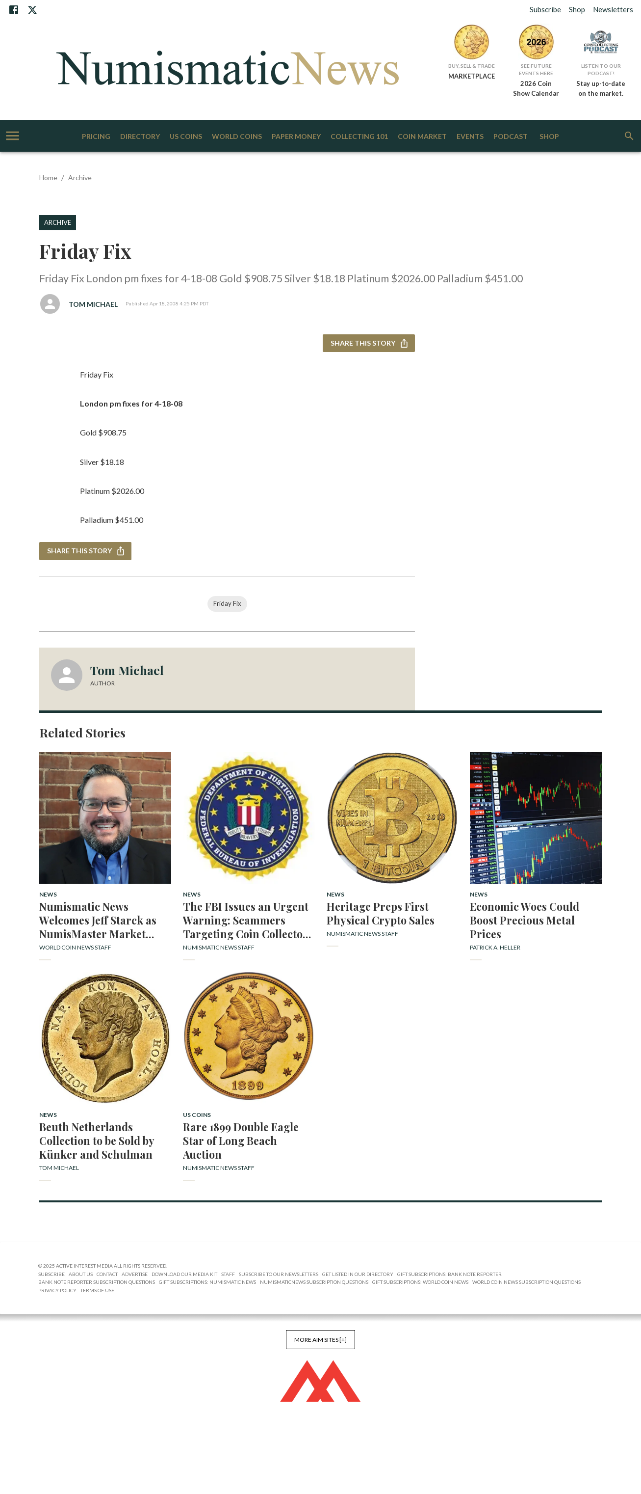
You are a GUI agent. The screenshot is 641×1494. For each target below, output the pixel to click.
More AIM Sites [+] (320, 1339)
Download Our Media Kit (184, 1274)
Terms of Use (97, 1290)
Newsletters (613, 9)
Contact (107, 1274)
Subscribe (545, 9)
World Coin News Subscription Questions (526, 1282)
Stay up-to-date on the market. (600, 88)
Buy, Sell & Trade (471, 66)
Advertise (135, 1274)
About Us (81, 1274)
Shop (577, 9)
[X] (32, 10)
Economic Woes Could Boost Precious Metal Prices (524, 920)
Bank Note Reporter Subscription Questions (96, 1282)
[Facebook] (14, 10)
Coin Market (422, 137)
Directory (140, 137)
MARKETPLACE (471, 76)
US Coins (186, 137)
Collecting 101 (359, 137)
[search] (629, 136)
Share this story (369, 343)
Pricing (96, 137)
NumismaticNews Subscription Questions (314, 1282)
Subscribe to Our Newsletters (278, 1274)
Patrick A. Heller (495, 947)
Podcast (510, 137)
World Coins (237, 137)
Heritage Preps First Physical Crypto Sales (381, 913)
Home (48, 177)
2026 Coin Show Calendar (536, 88)
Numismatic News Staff (219, 947)
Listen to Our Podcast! (601, 69)
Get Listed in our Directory (357, 1274)
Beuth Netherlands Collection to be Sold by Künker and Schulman (96, 1140)
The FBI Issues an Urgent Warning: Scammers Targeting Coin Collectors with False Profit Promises (248, 920)
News (48, 894)
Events (470, 137)
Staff (228, 1274)
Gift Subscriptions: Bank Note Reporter (449, 1274)
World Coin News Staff (75, 947)
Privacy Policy (57, 1290)
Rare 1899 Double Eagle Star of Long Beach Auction (241, 1140)
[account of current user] (12, 135)
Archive (80, 177)
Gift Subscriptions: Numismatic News (207, 1282)
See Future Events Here (536, 69)
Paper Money (296, 137)
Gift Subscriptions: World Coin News (420, 1282)
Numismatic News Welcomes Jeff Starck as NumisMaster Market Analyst (97, 920)
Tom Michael (93, 304)
